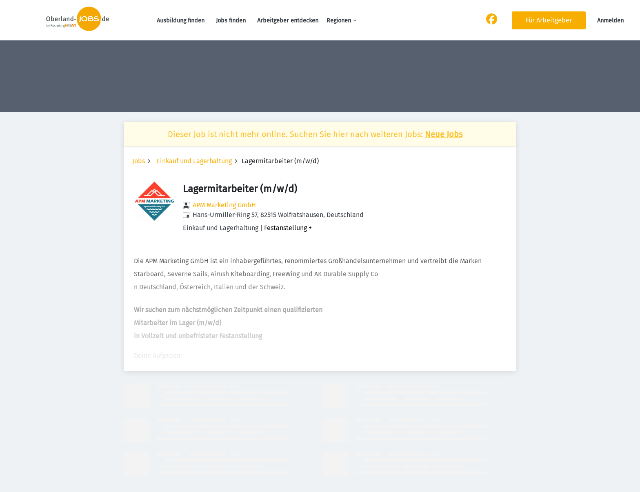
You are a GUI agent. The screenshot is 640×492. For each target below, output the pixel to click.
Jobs (138, 161)
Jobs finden (231, 20)
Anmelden (610, 20)
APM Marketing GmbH (224, 205)
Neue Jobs (443, 134)
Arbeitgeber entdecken (287, 20)
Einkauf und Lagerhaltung (194, 161)
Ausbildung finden (180, 20)
